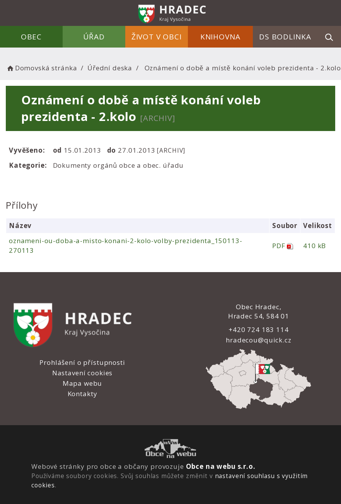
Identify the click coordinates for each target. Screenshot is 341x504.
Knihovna (220, 37)
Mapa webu (82, 383)
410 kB (314, 245)
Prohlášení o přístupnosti (82, 362)
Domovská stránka (41, 67)
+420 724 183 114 (258, 329)
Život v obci (156, 37)
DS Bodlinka (285, 37)
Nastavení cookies (82, 372)
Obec (31, 37)
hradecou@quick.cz (258, 339)
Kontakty (82, 393)
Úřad (94, 37)
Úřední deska (109, 67)
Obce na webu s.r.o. (220, 466)
